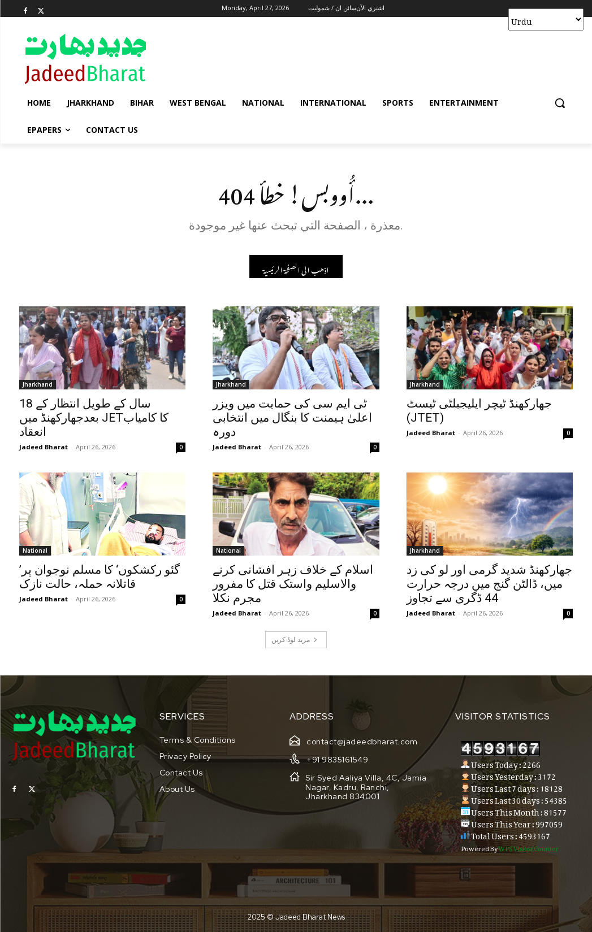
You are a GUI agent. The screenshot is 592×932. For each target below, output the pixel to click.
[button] (559, 102)
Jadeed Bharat (43, 447)
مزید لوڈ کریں (294, 639)
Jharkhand (38, 385)
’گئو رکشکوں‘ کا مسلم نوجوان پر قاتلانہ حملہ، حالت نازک (99, 578)
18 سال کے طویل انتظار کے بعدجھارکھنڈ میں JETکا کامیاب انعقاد (93, 418)
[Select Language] (546, 19)
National (35, 552)
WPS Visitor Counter (528, 847)
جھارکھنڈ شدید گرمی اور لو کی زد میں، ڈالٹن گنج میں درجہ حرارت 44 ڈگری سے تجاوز (489, 585)
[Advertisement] (284, 58)
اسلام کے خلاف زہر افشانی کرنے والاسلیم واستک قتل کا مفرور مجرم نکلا (293, 585)
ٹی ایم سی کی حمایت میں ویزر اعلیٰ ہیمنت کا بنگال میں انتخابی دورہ (292, 418)
